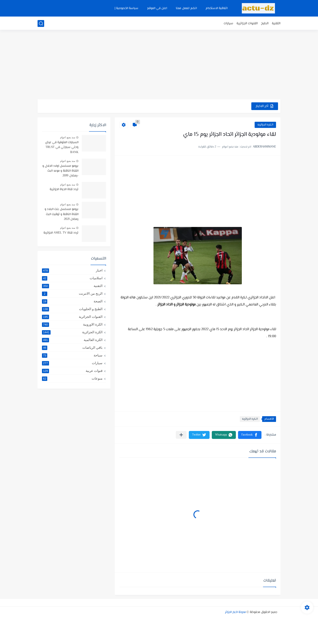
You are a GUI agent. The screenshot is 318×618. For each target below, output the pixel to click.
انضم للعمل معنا (186, 8)
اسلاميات (72, 278)
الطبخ (265, 23)
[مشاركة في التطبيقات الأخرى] (181, 435)
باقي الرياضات (72, 348)
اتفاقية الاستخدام (216, 8)
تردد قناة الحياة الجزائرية (64, 189)
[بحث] (41, 23)
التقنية (276, 23)
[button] (249, 435)
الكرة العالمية (72, 340)
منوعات (72, 378)
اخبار (72, 270)
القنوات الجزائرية (247, 23)
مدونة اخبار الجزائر (235, 612)
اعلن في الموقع (157, 8)
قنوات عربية (72, 371)
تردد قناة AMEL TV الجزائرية (61, 232)
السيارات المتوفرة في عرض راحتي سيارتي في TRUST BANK (61, 147)
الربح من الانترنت (72, 294)
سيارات (228, 23)
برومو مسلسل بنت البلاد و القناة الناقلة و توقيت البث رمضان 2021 (61, 214)
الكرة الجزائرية (265, 125)
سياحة (72, 355)
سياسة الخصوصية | (126, 8)
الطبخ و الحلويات (72, 309)
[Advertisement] (159, 65)
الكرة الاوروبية (72, 324)
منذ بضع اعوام (67, 137)
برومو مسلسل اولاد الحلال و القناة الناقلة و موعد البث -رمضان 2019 (60, 171)
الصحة (72, 301)
